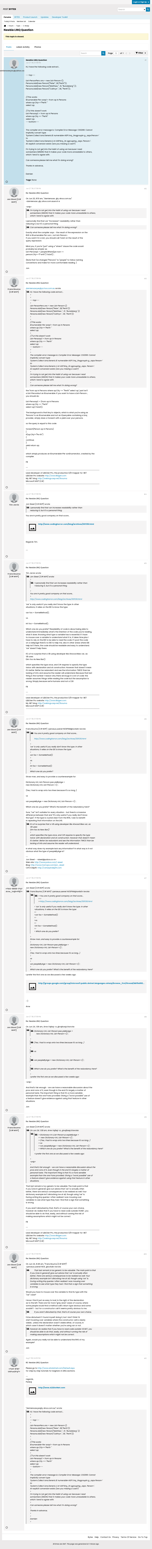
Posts (8, 47)
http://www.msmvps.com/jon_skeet (47, 865)
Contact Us (105, 1537)
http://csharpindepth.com (50, 867)
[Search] (131, 9)
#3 (145, 279)
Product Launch (30, 17)
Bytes (90, 1537)
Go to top (143, 1537)
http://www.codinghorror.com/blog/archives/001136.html (66, 524)
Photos (37, 47)
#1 (146, 60)
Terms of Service (128, 1537)
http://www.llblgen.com (55, 475)
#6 (145, 719)
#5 (145, 563)
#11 (145, 1358)
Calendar (31, 21)
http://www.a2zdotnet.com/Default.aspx (56, 1368)
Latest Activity (23, 47)
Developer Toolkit (60, 17)
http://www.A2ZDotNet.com (51, 1387)
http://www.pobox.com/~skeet (49, 862)
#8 (145, 1017)
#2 (145, 189)
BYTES (17, 17)
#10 (145, 1254)
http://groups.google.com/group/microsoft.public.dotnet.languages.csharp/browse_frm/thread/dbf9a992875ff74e (95, 983)
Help (97, 1537)
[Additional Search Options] (144, 9)
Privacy (115, 1537)
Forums (7, 17)
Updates (45, 17)
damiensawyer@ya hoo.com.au (40, 288)
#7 (145, 878)
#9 (145, 1117)
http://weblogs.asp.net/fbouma (52, 478)
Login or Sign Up (141, 2)
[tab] (9, 47)
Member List (21, 21)
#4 (145, 494)
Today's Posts (9, 21)
